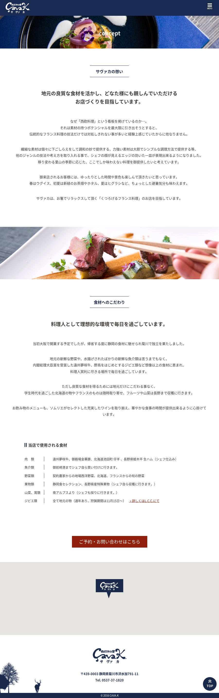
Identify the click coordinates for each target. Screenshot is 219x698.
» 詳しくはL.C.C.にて (144, 500)
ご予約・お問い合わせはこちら (109, 541)
